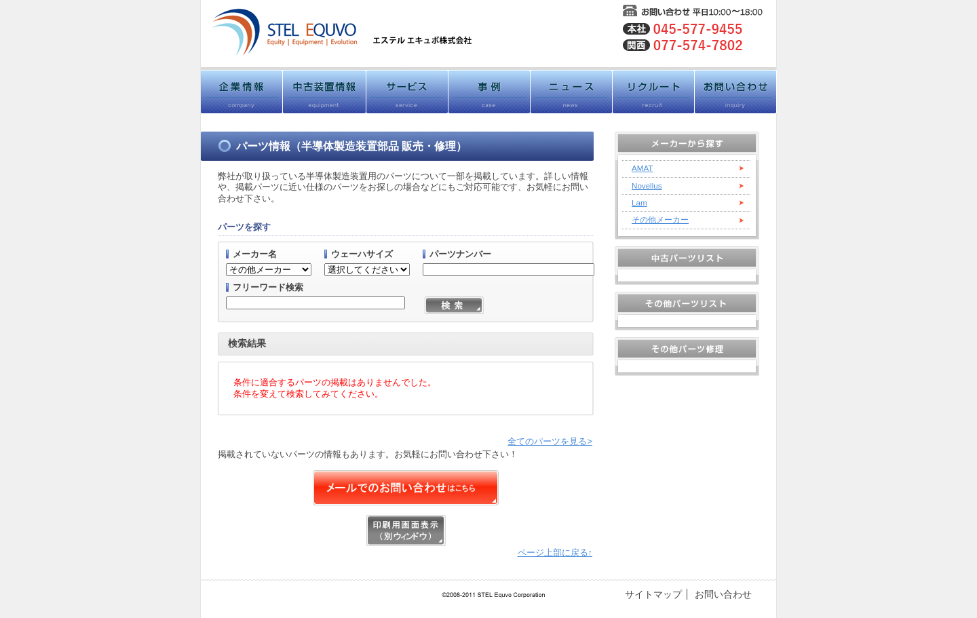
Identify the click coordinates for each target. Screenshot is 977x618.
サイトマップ (653, 594)
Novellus (647, 185)
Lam (639, 202)
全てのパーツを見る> (549, 441)
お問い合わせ (723, 594)
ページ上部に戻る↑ (555, 552)
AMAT (642, 167)
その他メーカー (660, 219)
